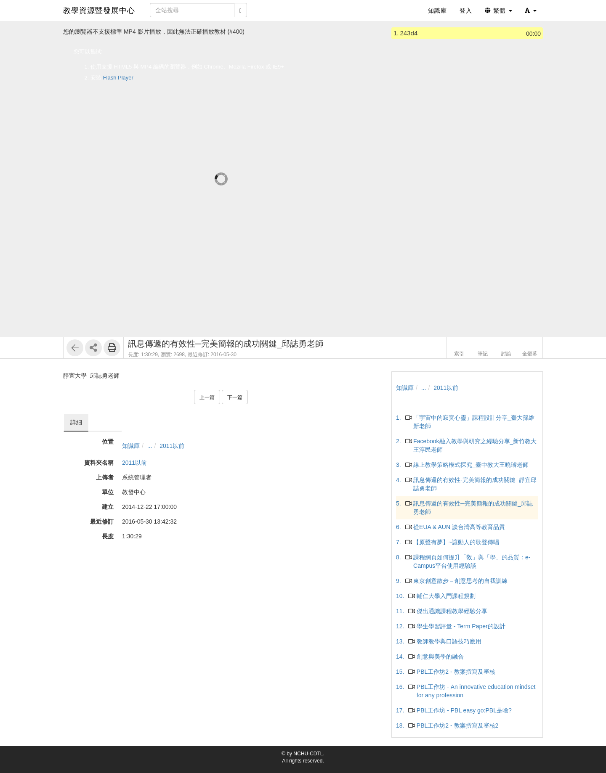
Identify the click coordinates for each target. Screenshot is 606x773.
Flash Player (118, 77)
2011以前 (171, 445)
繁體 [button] (498, 10)
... (149, 445)
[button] (530, 10)
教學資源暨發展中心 (99, 10)
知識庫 (131, 445)
